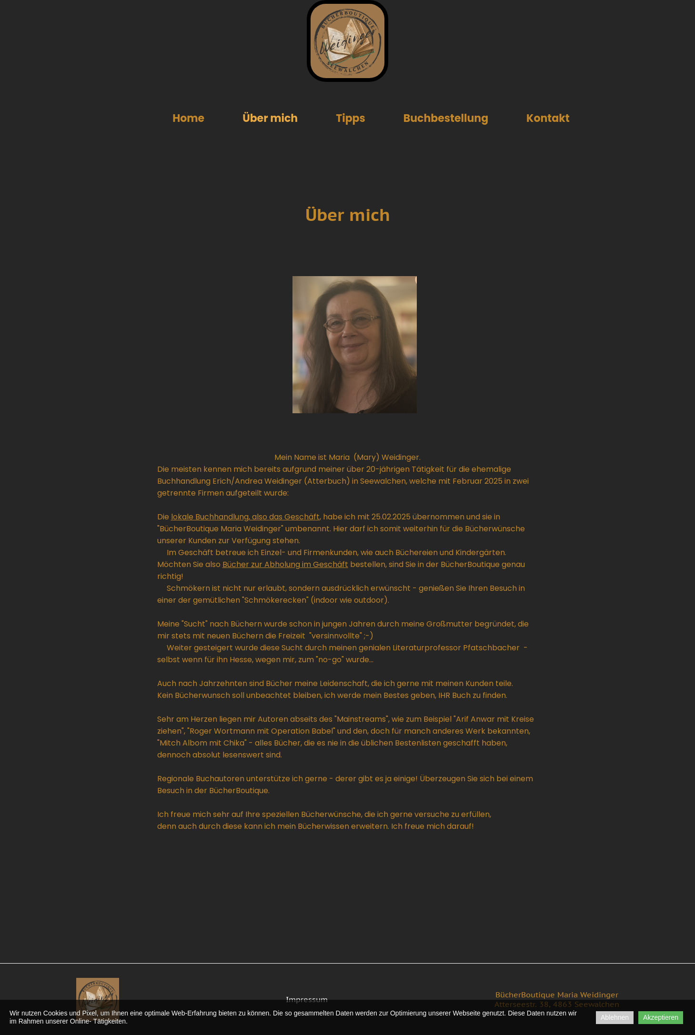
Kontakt (548, 118)
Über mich (270, 118)
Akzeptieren (660, 1017)
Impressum (307, 999)
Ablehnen (615, 1017)
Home (188, 118)
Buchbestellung (445, 118)
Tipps (350, 118)
